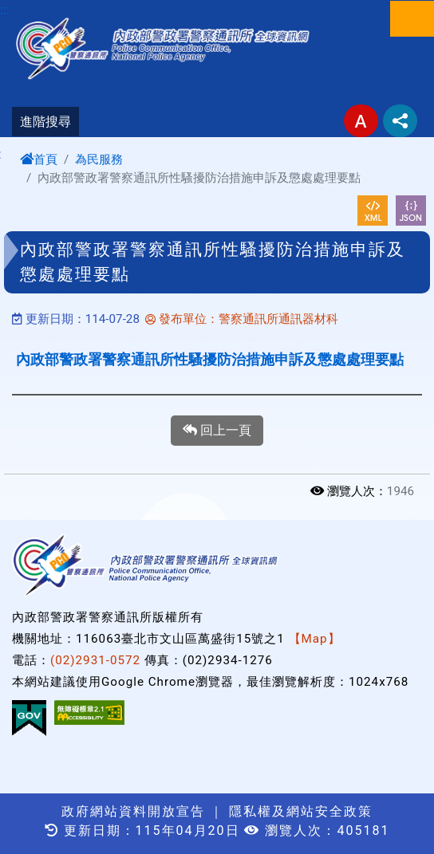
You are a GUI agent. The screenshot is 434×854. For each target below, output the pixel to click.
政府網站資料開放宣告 (133, 811)
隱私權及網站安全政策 (301, 811)
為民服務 (99, 159)
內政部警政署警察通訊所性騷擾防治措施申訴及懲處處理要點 (210, 359)
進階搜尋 (45, 121)
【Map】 (315, 639)
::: (5, 10)
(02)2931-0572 (95, 660)
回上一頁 (217, 430)
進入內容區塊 (38, 9)
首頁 (38, 159)
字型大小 (361, 120)
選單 (412, 19)
